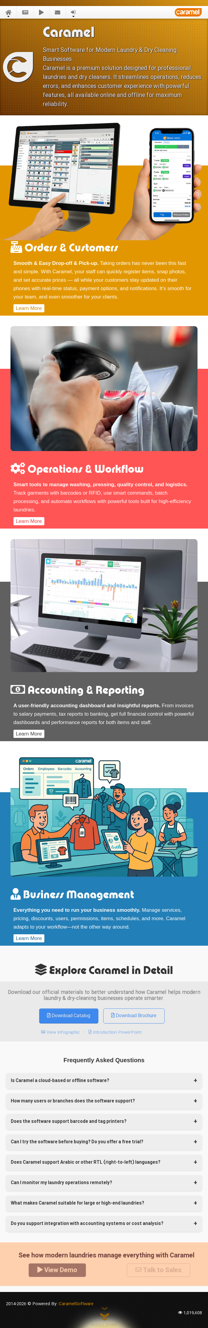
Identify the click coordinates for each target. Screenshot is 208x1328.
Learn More (29, 302)
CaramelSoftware (76, 1304)
